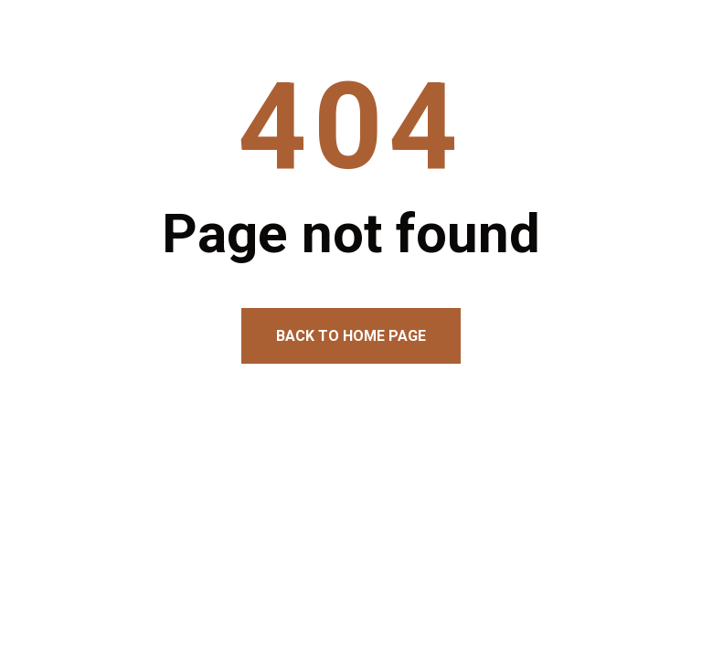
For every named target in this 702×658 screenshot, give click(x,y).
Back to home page (351, 336)
